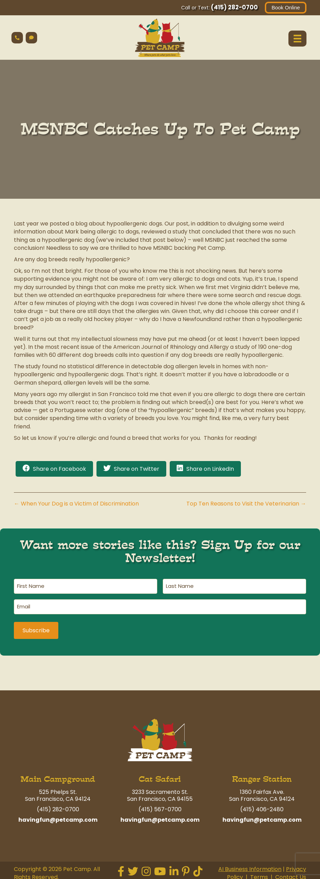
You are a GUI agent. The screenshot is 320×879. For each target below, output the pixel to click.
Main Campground (57, 777)
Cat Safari (160, 777)
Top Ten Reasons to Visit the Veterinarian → (246, 504)
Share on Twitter (136, 469)
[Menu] (297, 39)
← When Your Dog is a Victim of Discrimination (76, 504)
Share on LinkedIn (210, 469)
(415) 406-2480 (262, 807)
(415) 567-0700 (160, 807)
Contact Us (290, 875)
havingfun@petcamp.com (58, 818)
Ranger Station (262, 777)
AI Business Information (249, 867)
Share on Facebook (59, 469)
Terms (259, 875)
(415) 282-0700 (234, 7)
